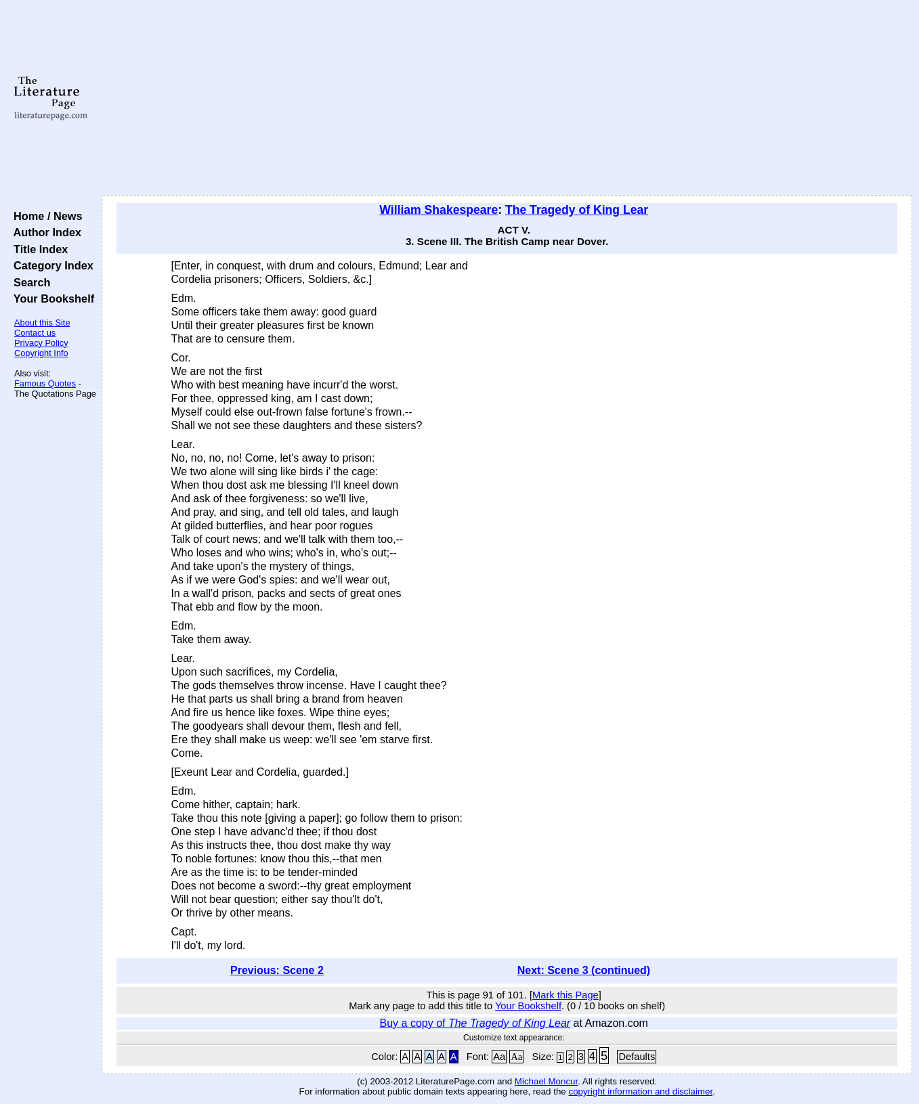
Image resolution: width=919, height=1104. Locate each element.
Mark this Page (565, 995)
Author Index (44, 232)
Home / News (45, 216)
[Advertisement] (507, 98)
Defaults (636, 1056)
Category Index (50, 265)
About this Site (42, 322)
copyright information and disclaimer (640, 1091)
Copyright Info (41, 353)
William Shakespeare (438, 210)
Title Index (37, 249)
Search (28, 282)
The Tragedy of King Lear (576, 210)
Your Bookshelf (50, 298)
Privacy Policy (41, 343)
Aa (499, 1056)
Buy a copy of (475, 1023)
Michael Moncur (546, 1081)
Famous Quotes (45, 383)
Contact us (35, 333)
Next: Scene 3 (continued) (583, 970)
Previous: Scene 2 (277, 970)
